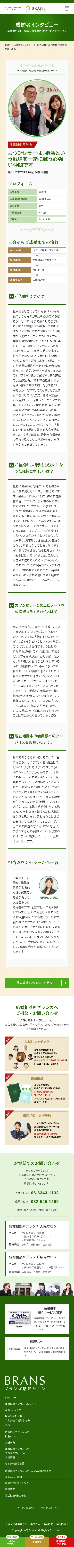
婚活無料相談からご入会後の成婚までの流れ (17, 1420)
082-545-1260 (45, 1201)
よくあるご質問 (13, 1477)
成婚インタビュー (14, 1410)
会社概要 (48, 1524)
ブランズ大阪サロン (24, 1508)
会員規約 (35, 1524)
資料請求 (10, 1489)
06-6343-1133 (45, 1193)
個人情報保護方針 (17, 1524)
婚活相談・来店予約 (15, 1495)
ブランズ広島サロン (49, 1508)
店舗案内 (10, 1442)
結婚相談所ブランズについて (21, 1403)
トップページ (12, 1397)
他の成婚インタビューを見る (34, 982)
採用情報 (61, 1524)
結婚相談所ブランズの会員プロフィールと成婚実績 (17, 1453)
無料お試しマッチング (17, 1483)
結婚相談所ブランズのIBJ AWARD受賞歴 (28, 1470)
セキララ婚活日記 (14, 1463)
